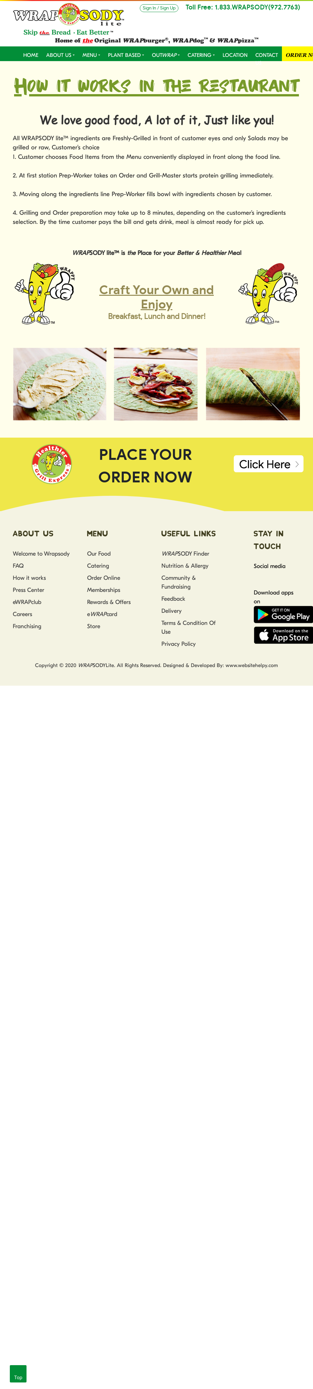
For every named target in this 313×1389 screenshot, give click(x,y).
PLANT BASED (124, 55)
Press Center (28, 590)
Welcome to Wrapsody (41, 553)
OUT (164, 55)
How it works (29, 578)
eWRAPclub (27, 602)
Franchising (27, 626)
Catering (98, 565)
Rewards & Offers (109, 602)
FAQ (18, 565)
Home (30, 55)
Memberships (103, 590)
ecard (102, 614)
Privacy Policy (178, 644)
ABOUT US (58, 55)
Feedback (173, 598)
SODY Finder (185, 553)
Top (18, 1378)
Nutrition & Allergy (185, 565)
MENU (90, 55)
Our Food (99, 553)
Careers (22, 614)
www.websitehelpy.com (252, 665)
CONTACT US (266, 59)
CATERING (200, 55)
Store (93, 626)
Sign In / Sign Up (159, 8)
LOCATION (235, 55)
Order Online (103, 578)
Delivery (171, 611)
